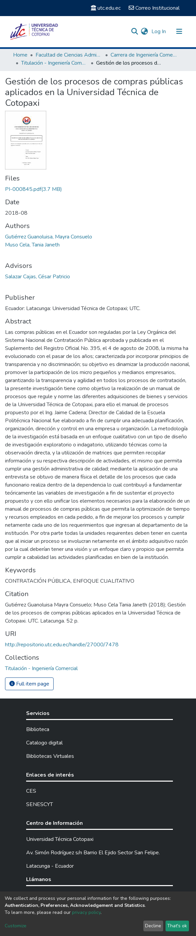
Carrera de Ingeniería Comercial (144, 55)
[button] (144, 31)
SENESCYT (39, 804)
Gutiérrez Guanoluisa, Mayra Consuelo (48, 236)
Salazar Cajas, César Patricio (37, 276)
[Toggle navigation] (179, 31)
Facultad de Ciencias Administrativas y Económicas (69, 55)
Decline (153, 926)
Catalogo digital (44, 742)
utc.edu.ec (106, 8)
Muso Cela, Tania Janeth (32, 244)
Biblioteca (37, 729)
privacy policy (86, 912)
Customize (15, 926)
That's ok (177, 926)
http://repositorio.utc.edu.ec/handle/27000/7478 (62, 644)
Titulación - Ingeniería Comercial (54, 63)
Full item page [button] (29, 684)
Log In (159, 31)
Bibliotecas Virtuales (50, 756)
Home (20, 55)
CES (31, 791)
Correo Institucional (154, 8)
